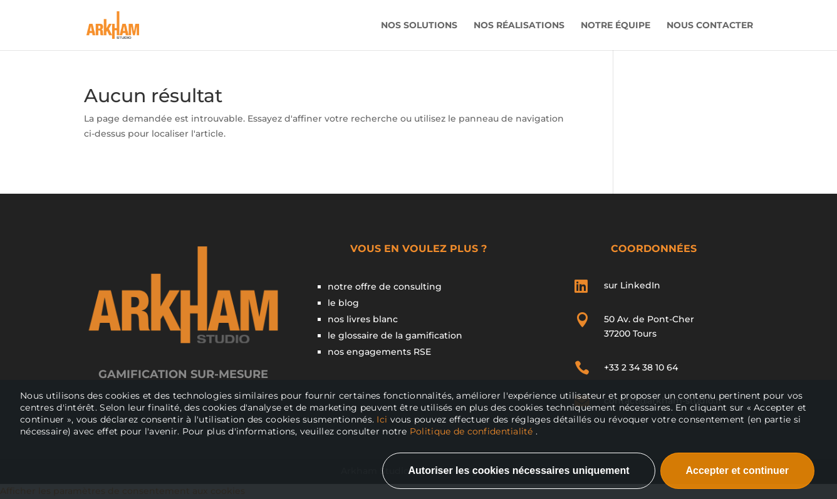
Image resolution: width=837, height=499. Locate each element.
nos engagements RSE (379, 351)
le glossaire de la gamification (395, 335)
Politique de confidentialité (471, 431)
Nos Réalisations (519, 26)
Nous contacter (710, 26)
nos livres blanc (363, 319)
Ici (383, 419)
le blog (343, 302)
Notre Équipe (615, 26)
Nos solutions (419, 26)
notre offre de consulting (385, 286)
